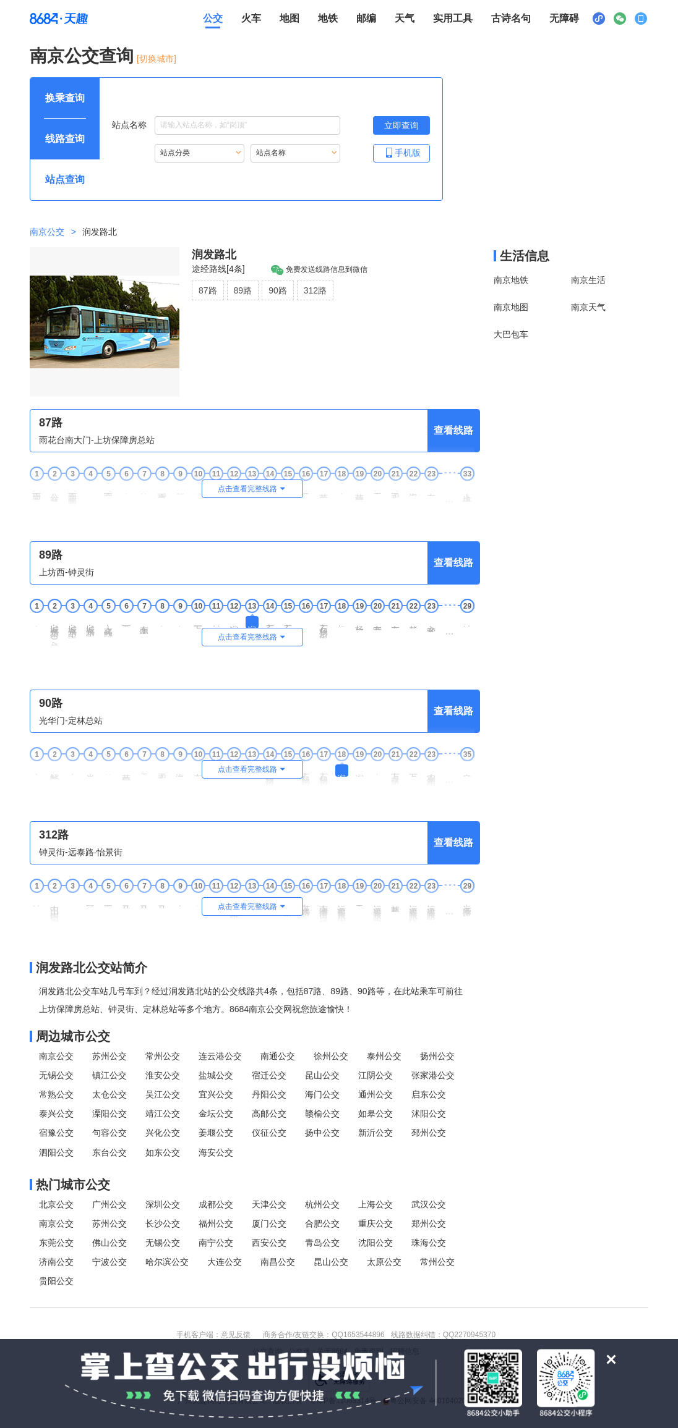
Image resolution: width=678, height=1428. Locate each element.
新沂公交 (375, 1133)
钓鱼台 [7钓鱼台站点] (144, 489)
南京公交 (47, 232)
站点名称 (226, 125)
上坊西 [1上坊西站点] (36, 621)
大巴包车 (511, 334)
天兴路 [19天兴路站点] (359, 901)
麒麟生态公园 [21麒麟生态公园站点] (395, 904)
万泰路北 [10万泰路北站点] (198, 622)
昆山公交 (322, 1075)
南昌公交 (277, 1262)
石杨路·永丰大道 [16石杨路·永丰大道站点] (306, 775)
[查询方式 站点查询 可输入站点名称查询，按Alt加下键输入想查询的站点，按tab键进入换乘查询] (65, 179)
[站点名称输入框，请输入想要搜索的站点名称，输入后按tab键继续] (247, 125)
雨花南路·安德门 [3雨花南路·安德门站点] (72, 495)
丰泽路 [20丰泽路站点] (377, 769)
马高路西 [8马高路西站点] (162, 902)
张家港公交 (433, 1075)
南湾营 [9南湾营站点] (180, 901)
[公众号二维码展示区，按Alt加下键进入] (619, 18)
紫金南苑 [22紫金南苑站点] (413, 622)
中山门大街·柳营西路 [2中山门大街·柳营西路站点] (54, 908)
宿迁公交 (269, 1075)
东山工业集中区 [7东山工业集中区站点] (144, 625)
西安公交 (269, 1243)
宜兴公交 (216, 1094)
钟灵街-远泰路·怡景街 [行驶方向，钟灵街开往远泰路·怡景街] (80, 852)
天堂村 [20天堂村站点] (377, 489)
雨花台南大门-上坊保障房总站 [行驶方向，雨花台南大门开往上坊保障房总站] (97, 440)
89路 (243, 290)
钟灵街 (467, 621)
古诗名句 (511, 18)
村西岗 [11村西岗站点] (216, 621)
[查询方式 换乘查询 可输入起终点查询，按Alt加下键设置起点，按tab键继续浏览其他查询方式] (65, 98)
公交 (213, 18)
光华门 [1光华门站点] (36, 769)
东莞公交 (56, 1243)
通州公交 (375, 1094)
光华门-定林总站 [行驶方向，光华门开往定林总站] (71, 720)
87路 (208, 290)
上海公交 (375, 1204)
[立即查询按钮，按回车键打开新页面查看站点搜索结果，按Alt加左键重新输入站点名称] (401, 125)
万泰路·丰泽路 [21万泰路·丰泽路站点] (395, 774)
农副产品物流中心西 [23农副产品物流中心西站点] (431, 775)
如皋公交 (375, 1113)
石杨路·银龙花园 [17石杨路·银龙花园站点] (323, 627)
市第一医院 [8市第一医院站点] (162, 491)
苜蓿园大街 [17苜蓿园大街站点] (323, 491)
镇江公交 (109, 1075)
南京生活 (588, 280)
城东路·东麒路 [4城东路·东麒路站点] (90, 626)
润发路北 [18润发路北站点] (341, 770)
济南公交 (56, 1262)
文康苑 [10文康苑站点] (198, 901)
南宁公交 (216, 1243)
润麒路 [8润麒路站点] (162, 621)
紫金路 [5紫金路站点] (108, 769)
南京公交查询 (82, 55)
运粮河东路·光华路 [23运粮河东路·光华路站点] (431, 908)
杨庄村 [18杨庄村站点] (341, 621)
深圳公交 (162, 1204)
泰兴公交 (56, 1113)
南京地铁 (511, 280)
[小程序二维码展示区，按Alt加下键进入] (598, 18)
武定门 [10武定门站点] (198, 489)
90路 (277, 290)
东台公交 (109, 1152)
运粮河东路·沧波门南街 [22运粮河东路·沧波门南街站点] (413, 909)
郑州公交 (428, 1223)
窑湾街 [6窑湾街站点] (126, 489)
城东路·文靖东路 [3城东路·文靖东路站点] (72, 627)
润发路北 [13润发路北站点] (252, 622)
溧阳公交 (109, 1113)
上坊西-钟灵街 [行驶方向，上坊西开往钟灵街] (66, 572)
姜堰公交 (216, 1133)
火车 (251, 18)
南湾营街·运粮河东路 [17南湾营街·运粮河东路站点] (323, 908)
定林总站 (467, 770)
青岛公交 (322, 1243)
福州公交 (216, 1223)
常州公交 (162, 1056)
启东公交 (428, 1094)
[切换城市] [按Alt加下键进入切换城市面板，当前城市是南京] (156, 59)
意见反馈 (236, 1334)
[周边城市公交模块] (255, 1036)
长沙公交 (162, 1223)
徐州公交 (331, 1056)
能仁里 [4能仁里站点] (90, 489)
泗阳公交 (56, 1152)
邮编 (366, 18)
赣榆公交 (322, 1113)
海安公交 (216, 1152)
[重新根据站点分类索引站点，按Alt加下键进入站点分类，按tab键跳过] (199, 153)
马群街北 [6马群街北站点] (126, 902)
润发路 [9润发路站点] (180, 621)
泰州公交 (384, 1056)
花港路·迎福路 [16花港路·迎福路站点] (306, 906)
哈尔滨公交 (167, 1262)
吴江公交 (162, 1094)
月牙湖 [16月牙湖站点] (306, 489)
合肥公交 (322, 1223)
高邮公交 (269, 1113)
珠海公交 (428, 1243)
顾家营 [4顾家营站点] (90, 901)
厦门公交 (269, 1223)
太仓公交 (109, 1094)
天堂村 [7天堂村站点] (144, 769)
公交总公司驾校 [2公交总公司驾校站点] (54, 492)
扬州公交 (437, 1056)
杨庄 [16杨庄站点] (306, 620)
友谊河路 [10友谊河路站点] (198, 770)
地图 (289, 18)
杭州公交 (322, 1204)
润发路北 (214, 254)
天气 (404, 18)
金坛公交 (216, 1113)
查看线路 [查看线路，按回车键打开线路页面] (453, 430)
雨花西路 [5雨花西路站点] (108, 490)
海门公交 (322, 1094)
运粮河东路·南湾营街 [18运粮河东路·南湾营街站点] (341, 908)
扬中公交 (322, 1133)
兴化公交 (162, 1133)
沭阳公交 (428, 1113)
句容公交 (109, 1133)
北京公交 (56, 1204)
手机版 (401, 152)
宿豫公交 (56, 1133)
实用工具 (453, 18)
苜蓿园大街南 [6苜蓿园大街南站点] (126, 772)
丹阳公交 (269, 1094)
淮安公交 (162, 1075)
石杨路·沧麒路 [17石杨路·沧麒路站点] (323, 774)
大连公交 (224, 1262)
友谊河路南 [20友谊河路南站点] (377, 623)
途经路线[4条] (218, 269)
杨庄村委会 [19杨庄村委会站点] (359, 623)
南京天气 (588, 307)
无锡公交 (56, 1075)
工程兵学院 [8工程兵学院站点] (162, 771)
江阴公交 (375, 1075)
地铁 (328, 18)
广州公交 (109, 1204)
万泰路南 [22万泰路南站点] (413, 770)
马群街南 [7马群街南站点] (144, 902)
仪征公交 (269, 1133)
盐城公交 (216, 1075)
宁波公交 (109, 1262)
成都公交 (216, 1204)
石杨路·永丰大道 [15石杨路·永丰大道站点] (288, 627)
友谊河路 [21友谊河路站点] (395, 622)
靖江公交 (162, 1113)
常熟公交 (56, 1094)
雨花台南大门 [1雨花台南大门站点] (36, 491)
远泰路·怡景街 (467, 906)
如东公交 (162, 1152)
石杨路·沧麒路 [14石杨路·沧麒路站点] (270, 626)
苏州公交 (109, 1056)
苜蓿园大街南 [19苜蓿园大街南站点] (359, 491)
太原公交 (384, 1262)
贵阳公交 (56, 1281)
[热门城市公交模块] (255, 1184)
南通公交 (277, 1056)
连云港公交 (220, 1056)
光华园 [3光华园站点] (72, 769)
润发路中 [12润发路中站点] (234, 622)
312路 (315, 290)
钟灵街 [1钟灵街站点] (36, 901)
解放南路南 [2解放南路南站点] (54, 771)
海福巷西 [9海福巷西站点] (180, 770)
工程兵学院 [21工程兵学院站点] (395, 491)
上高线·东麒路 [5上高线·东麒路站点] (108, 626)
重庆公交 (375, 1223)
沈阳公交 (375, 1243)
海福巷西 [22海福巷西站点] (413, 490)
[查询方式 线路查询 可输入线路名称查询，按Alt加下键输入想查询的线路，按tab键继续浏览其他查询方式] (65, 139)
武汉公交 (428, 1204)
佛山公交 (109, 1243)
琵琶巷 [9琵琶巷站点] (180, 489)
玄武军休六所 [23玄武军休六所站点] (431, 624)
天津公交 (269, 1204)
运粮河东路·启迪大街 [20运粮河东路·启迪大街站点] (377, 908)
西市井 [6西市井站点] (126, 621)
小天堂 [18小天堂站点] (341, 489)
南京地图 (511, 307)
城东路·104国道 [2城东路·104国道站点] (54, 635)
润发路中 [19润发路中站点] (359, 770)
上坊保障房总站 (467, 492)
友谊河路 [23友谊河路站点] (431, 490)
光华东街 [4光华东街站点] (90, 770)
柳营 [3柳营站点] (72, 900)
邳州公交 (428, 1133)
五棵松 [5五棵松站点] (108, 901)
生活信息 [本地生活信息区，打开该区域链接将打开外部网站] (524, 256)
